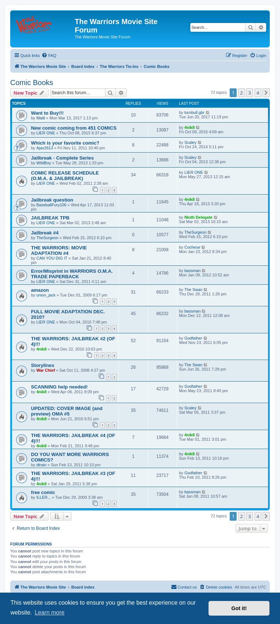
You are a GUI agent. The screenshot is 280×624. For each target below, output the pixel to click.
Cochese (192, 247)
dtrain (41, 465)
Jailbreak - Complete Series (62, 158)
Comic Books (31, 83)
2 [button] (241, 92)
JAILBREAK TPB (50, 218)
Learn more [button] (50, 612)
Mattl (40, 118)
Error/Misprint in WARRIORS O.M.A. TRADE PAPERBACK (72, 273)
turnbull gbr (194, 112)
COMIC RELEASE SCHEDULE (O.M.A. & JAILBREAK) (65, 175)
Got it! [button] (239, 608)
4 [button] (258, 92)
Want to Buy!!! (47, 113)
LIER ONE (45, 133)
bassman (192, 270)
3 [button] (249, 92)
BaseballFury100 (51, 205)
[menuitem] (49, 55)
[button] (266, 92)
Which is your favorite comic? (65, 143)
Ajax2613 (44, 148)
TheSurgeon (47, 238)
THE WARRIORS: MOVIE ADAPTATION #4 (59, 250)
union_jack (46, 295)
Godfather (193, 338)
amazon (40, 290)
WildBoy (43, 163)
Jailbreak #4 (45, 233)
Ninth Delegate (198, 217)
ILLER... (43, 497)
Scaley (190, 142)
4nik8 (189, 127)
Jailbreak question (52, 200)
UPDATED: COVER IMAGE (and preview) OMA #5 (66, 411)
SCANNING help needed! (59, 387)
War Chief (45, 370)
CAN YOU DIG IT (51, 258)
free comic (43, 492)
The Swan (193, 289)
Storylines (42, 365)
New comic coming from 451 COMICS (74, 128)
